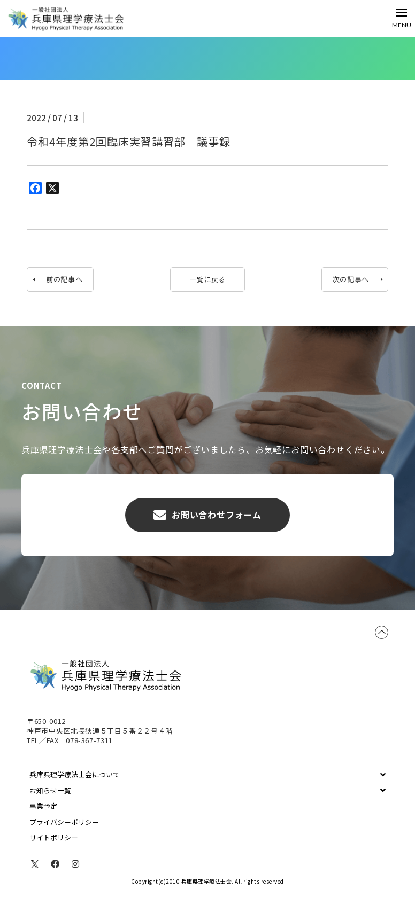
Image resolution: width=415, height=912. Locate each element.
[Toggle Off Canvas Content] (401, 18)
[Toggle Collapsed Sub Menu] (207, 775)
